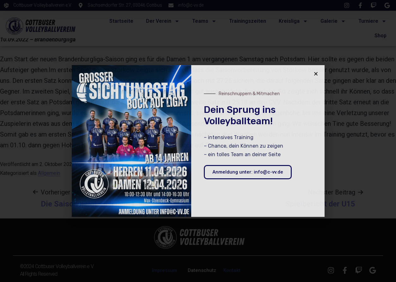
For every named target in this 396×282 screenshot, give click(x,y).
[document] (198, 141)
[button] (316, 73)
